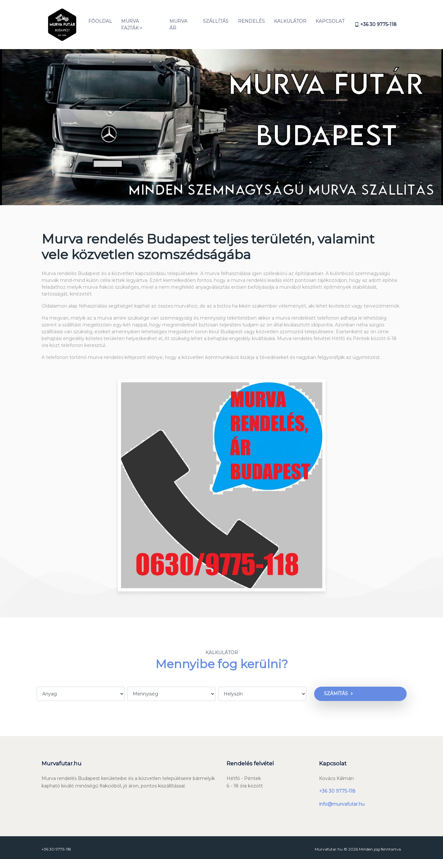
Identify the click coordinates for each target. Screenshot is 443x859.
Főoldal (100, 19)
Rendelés (251, 19)
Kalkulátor (290, 19)
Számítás (334, 690)
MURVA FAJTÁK (132, 22)
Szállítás (215, 19)
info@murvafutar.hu (341, 800)
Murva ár (178, 22)
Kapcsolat (329, 19)
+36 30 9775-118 (337, 787)
